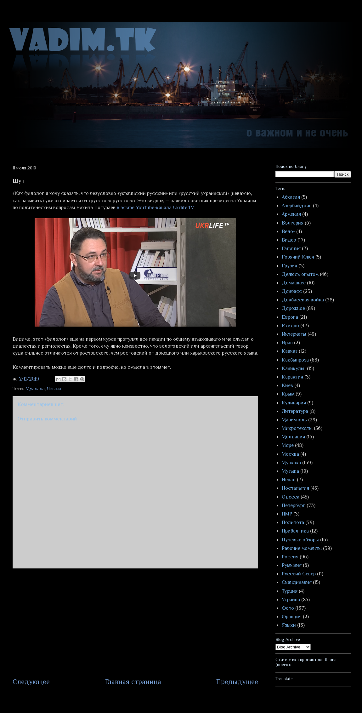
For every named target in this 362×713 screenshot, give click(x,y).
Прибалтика (295, 531)
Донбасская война (303, 300)
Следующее (31, 682)
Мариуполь (294, 420)
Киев (287, 385)
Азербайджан (297, 205)
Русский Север (299, 574)
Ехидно (290, 325)
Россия (290, 557)
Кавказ (289, 351)
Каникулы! (294, 368)
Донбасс (292, 291)
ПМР (287, 514)
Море (288, 445)
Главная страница (133, 682)
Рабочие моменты (302, 548)
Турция (289, 591)
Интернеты (294, 334)
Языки (54, 388)
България (292, 223)
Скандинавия (297, 582)
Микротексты (297, 428)
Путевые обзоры (300, 540)
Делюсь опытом (300, 274)
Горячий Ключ (298, 257)
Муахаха (35, 388)
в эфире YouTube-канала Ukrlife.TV (155, 207)
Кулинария (294, 403)
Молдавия (293, 437)
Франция (292, 616)
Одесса (290, 497)
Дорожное (293, 308)
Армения (291, 214)
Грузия (289, 266)
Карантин (292, 377)
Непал (289, 479)
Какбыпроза (295, 360)
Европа (290, 317)
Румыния (292, 565)
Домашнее (294, 283)
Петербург (293, 505)
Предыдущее (237, 682)
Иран (287, 342)
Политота (293, 522)
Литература (295, 411)
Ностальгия (295, 488)
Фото (288, 608)
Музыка (290, 471)
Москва (290, 454)
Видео (289, 240)
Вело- (288, 231)
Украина (291, 599)
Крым (288, 394)
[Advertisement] (135, 623)
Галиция (291, 248)
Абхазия (291, 197)
